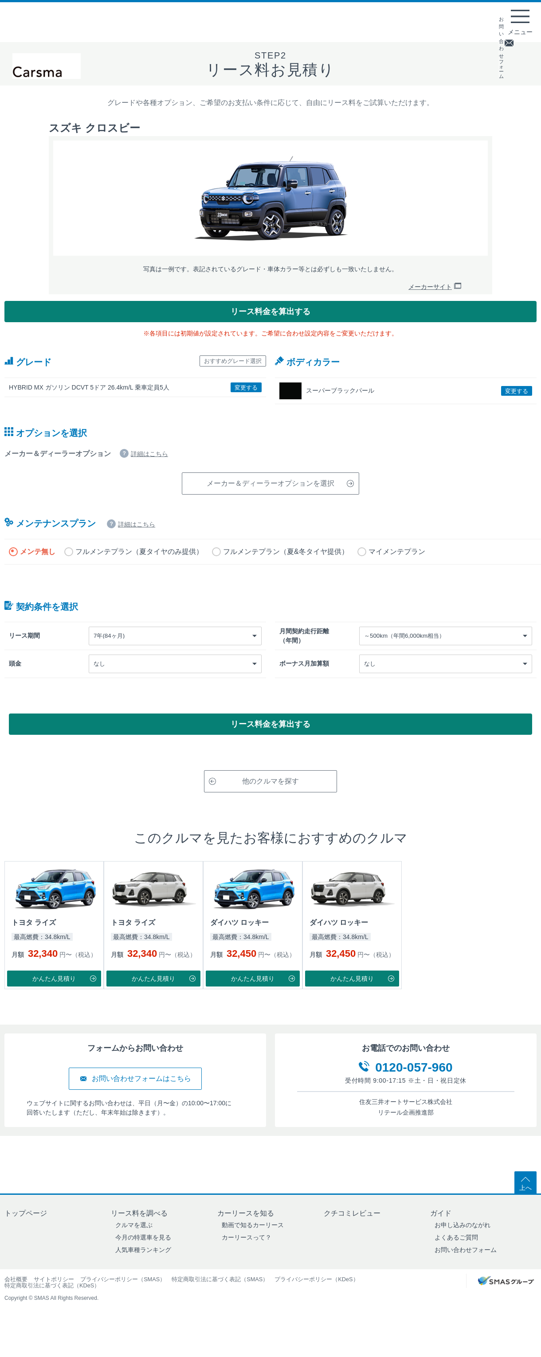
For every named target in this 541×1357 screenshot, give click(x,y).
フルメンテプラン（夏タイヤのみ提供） (139, 565)
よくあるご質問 (456, 1258)
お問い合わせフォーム (466, 1270)
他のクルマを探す (256, 802)
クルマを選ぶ (134, 1245)
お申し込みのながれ (462, 1245)
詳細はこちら (149, 467)
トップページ (25, 1234)
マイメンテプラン (397, 565)
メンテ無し (37, 565)
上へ (525, 1204)
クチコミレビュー (352, 1234)
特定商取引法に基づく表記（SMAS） (220, 1300)
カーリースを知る (245, 1234)
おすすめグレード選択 (222, 376)
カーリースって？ (246, 1258)
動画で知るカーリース (253, 1245)
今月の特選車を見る (143, 1258)
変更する (241, 403)
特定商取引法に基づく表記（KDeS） (52, 1306)
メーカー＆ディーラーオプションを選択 (278, 497)
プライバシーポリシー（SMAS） (122, 1300)
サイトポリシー (54, 1300)
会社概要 (15, 1300)
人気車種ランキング (143, 1270)
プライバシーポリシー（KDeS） (316, 1300)
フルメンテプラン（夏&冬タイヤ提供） (286, 565)
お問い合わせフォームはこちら (135, 1099)
